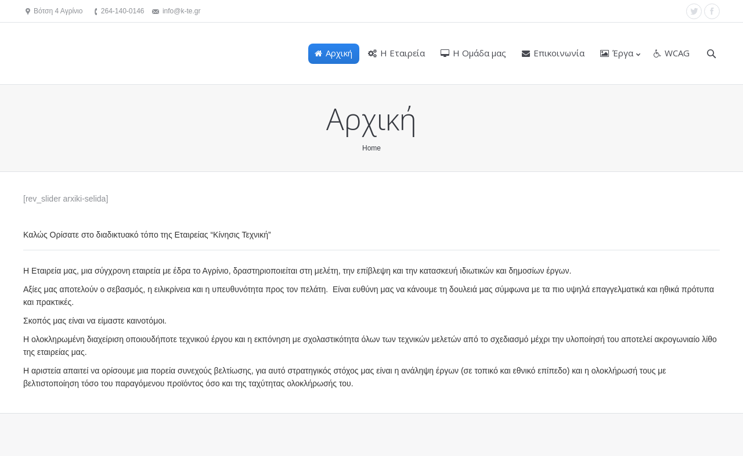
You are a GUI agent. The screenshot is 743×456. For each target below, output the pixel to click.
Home (371, 148)
